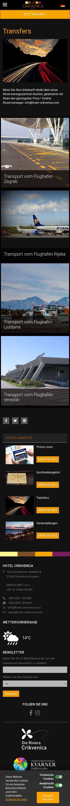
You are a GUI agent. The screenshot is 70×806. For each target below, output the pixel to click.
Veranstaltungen (46, 523)
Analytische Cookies (46, 785)
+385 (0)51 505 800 (20, 598)
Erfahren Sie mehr (16, 799)
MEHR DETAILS (47, 459)
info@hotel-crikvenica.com (24, 607)
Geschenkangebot (48, 472)
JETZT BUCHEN (35, 14)
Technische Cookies (46, 776)
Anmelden (11, 693)
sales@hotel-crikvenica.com (25, 612)
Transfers (42, 498)
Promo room (44, 447)
